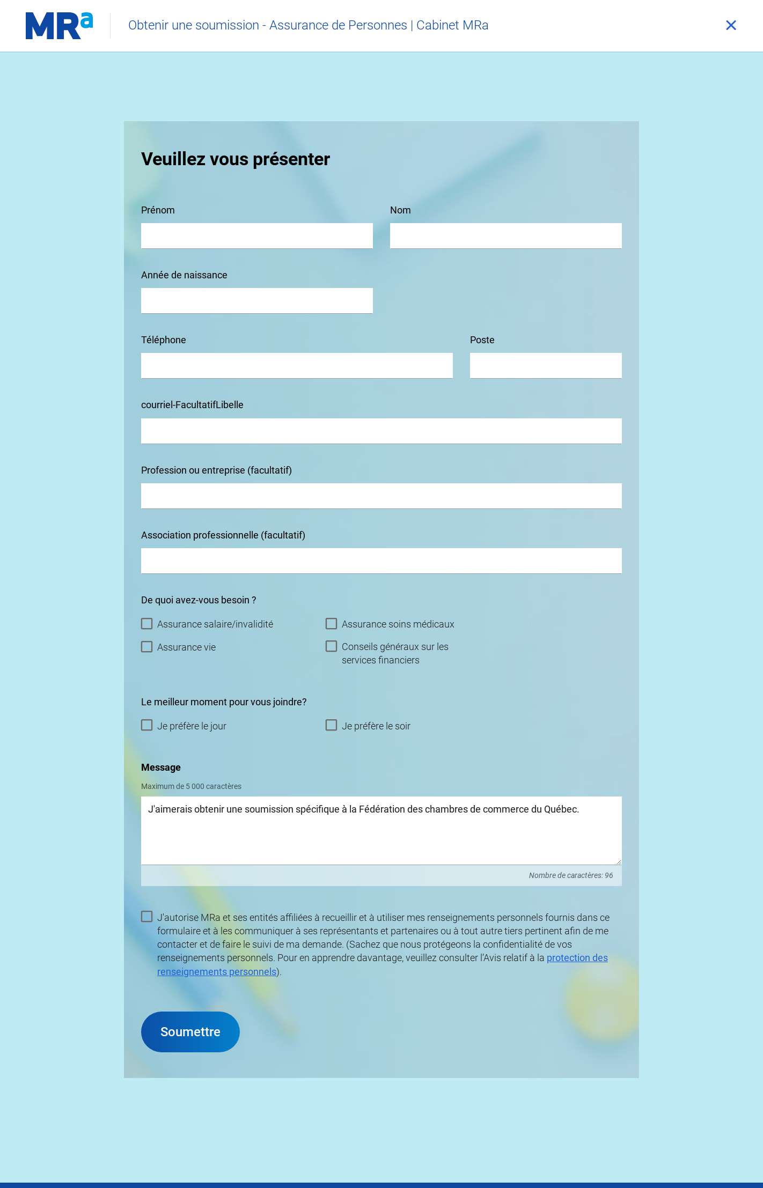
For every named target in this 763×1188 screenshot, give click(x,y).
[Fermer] (730, 25)
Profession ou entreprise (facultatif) (216, 470)
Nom (400, 210)
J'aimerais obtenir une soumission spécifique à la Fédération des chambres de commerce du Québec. (381, 830)
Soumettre (190, 1031)
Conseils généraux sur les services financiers (387, 653)
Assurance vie (178, 646)
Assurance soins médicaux (390, 623)
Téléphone (163, 339)
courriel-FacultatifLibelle (192, 404)
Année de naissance (184, 275)
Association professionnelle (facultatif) (223, 535)
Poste (482, 339)
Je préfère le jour (183, 725)
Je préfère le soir (368, 725)
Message (161, 767)
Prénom (158, 210)
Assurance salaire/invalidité (207, 623)
